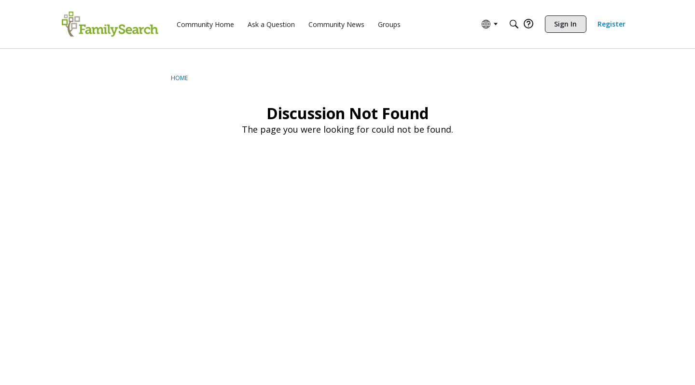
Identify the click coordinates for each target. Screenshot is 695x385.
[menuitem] (205, 24)
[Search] (514, 24)
